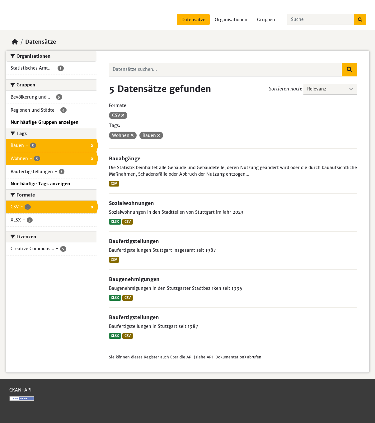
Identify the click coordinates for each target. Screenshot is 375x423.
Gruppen (266, 19)
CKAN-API (20, 390)
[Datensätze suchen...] (320, 19)
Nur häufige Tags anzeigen (40, 184)
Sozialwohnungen (131, 203)
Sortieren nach (285, 88)
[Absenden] (360, 19)
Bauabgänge (124, 158)
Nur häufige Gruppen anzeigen (44, 122)
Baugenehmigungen (134, 279)
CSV (114, 184)
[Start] (15, 41)
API (189, 357)
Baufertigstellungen (134, 241)
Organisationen (231, 19)
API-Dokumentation (225, 357)
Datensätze (193, 19)
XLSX (115, 222)
